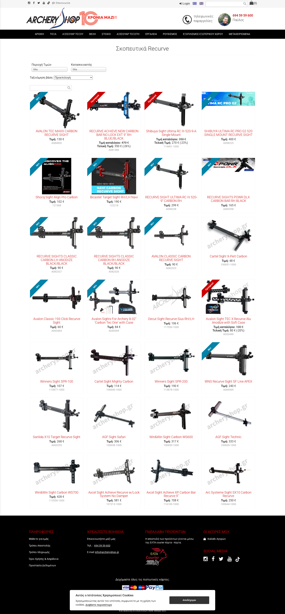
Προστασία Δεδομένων (42, 565)
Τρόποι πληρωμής (39, 552)
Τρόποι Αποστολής (40, 545)
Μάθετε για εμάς (39, 538)
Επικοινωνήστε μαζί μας (101, 538)
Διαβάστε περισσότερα (98, 604)
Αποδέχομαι (189, 600)
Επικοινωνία (61, 3)
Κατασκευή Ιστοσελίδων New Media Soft (142, 610)
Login (184, 3)
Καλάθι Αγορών (214, 538)
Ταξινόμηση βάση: (42, 77)
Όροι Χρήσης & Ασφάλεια (43, 558)
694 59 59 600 (243, 15)
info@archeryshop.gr (107, 552)
